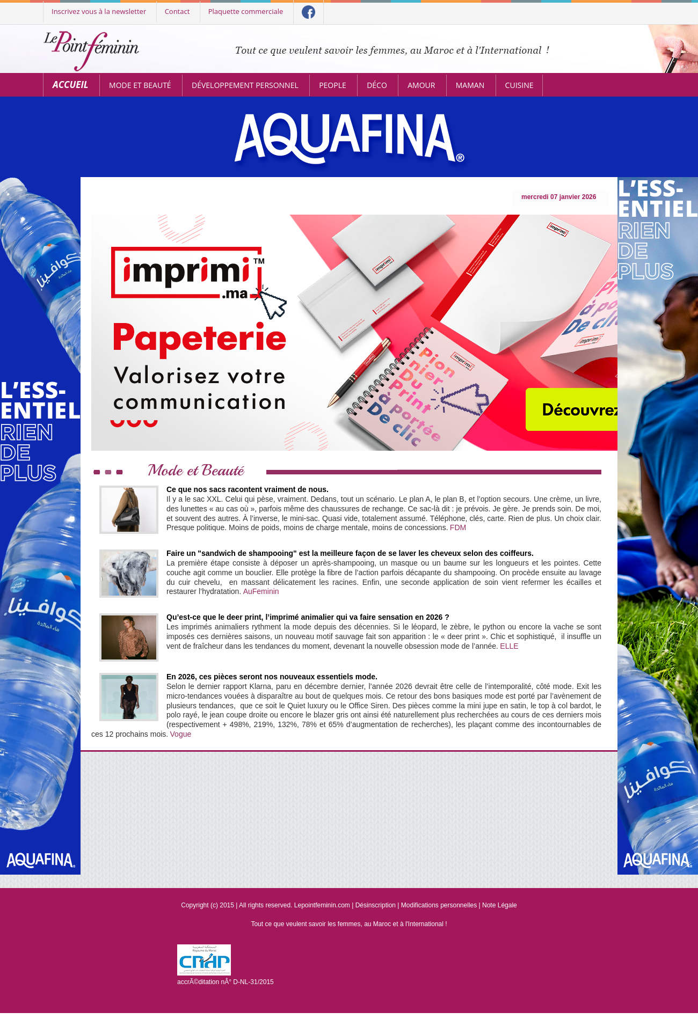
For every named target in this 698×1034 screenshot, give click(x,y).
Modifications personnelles (439, 905)
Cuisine (519, 85)
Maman (470, 85)
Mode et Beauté (140, 85)
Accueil (71, 84)
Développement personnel (245, 85)
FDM (458, 527)
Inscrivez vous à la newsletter (99, 11)
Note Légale (499, 905)
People (332, 85)
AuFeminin (261, 591)
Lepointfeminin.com (322, 905)
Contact (177, 11)
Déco (377, 85)
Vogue (181, 734)
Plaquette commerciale (245, 11)
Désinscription (375, 905)
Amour (421, 85)
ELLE (509, 646)
